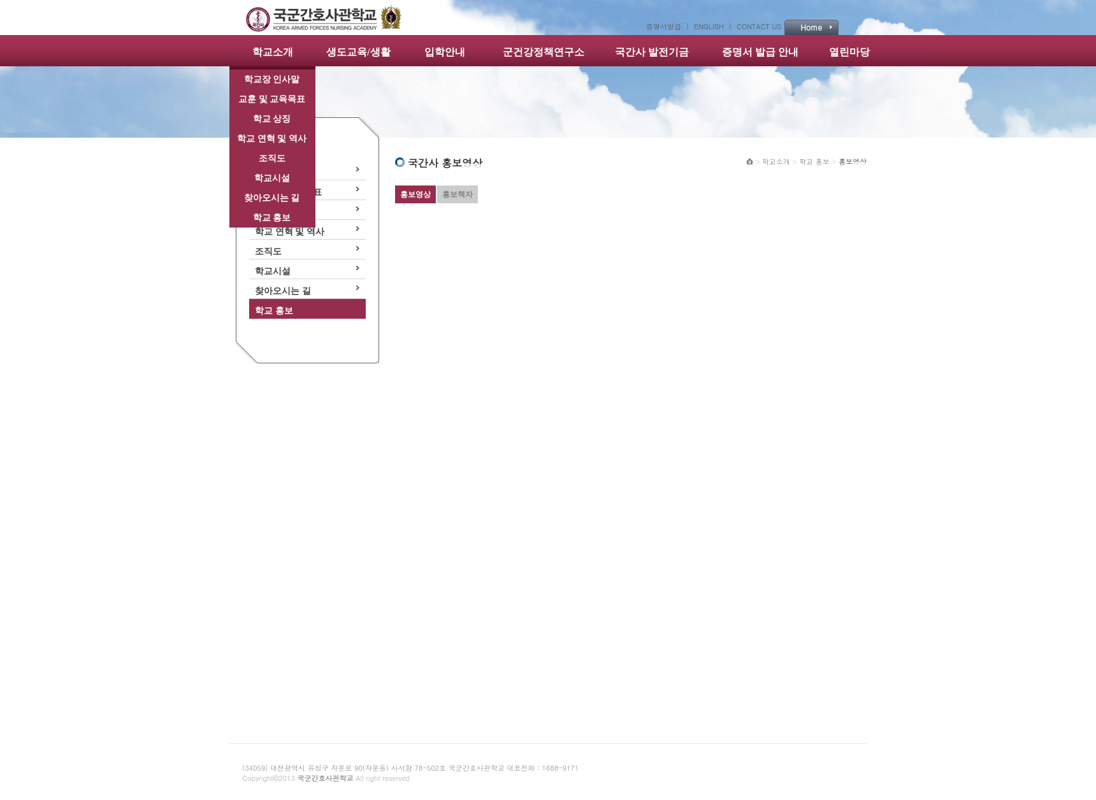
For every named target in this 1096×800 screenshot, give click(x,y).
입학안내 (444, 52)
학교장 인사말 (272, 79)
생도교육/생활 (358, 52)
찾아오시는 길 (272, 198)
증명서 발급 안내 (760, 52)
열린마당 (849, 52)
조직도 (272, 158)
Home (811, 27)
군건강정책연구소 (543, 52)
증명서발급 (666, 26)
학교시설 (272, 178)
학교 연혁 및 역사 (271, 138)
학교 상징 (272, 119)
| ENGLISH (707, 26)
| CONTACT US (754, 26)
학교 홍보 (272, 217)
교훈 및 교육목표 (271, 99)
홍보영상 (415, 194)
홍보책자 (457, 194)
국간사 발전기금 (652, 52)
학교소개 (272, 52)
